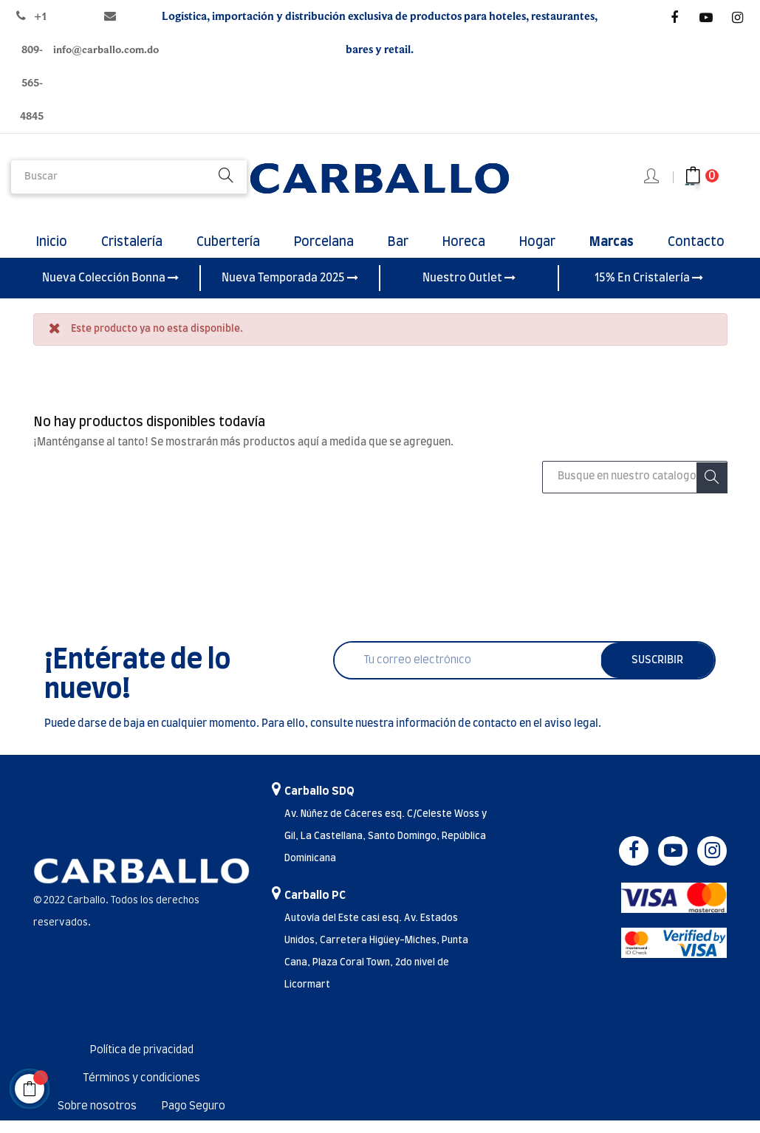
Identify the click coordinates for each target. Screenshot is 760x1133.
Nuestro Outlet (469, 290)
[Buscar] (634, 489)
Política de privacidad (141, 1063)
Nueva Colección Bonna (110, 290)
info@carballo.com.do (106, 49)
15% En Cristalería (649, 290)
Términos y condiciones (141, 1091)
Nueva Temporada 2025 (290, 290)
